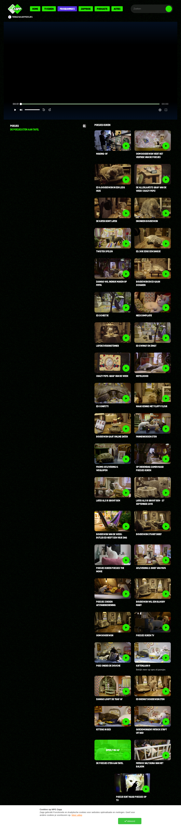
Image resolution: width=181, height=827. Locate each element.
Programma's (67, 8)
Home (35, 8)
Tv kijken (49, 8)
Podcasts (102, 8)
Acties (117, 8)
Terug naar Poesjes (22, 17)
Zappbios (86, 8)
